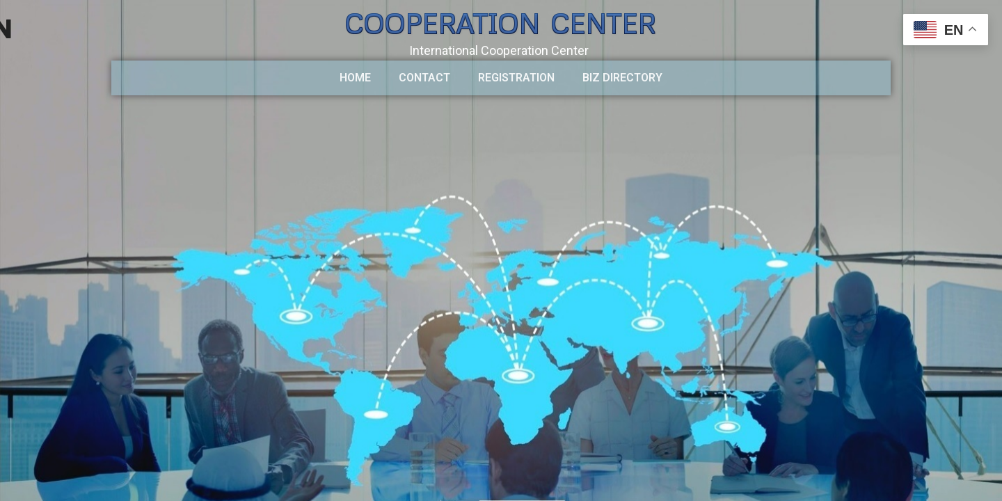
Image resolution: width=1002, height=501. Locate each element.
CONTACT (424, 77)
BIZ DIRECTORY (622, 77)
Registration (516, 77)
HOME (355, 77)
